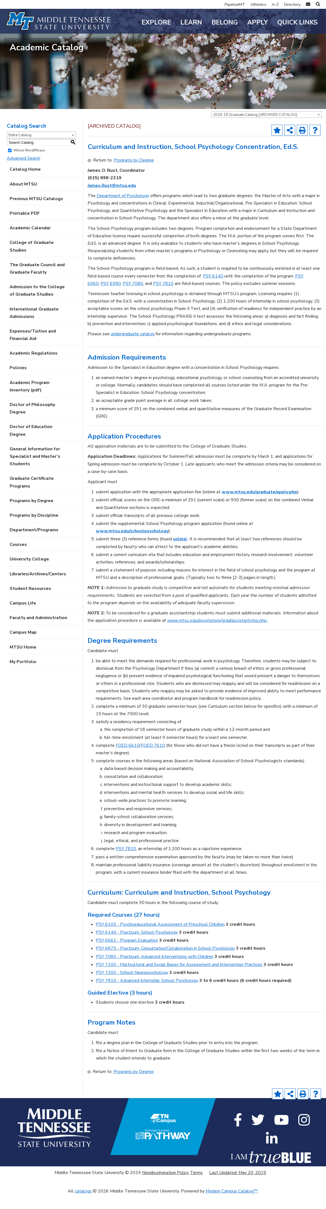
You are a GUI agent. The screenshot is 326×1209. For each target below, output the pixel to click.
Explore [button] (156, 22)
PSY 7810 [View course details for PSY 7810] (163, 297)
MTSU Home (23, 661)
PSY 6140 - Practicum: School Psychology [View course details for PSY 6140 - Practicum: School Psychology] (137, 946)
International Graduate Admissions (34, 326)
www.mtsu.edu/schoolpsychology (132, 545)
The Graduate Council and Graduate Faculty (37, 282)
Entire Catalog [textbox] (20, 149)
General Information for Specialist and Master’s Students (35, 470)
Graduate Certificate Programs (32, 496)
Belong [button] (224, 22)
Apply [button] (257, 22)
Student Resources (30, 602)
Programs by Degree (31, 514)
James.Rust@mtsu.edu (112, 199)
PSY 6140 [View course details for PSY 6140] (213, 290)
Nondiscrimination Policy (165, 1187)
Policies (18, 382)
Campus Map (23, 646)
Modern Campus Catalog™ (232, 1205)
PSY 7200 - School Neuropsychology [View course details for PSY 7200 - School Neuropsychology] (132, 986)
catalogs (83, 1205)
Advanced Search (23, 172)
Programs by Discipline (34, 529)
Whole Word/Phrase (29, 164)
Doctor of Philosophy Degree (32, 422)
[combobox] (266, 128)
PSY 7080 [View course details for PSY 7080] (133, 297)
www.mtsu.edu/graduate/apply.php (259, 506)
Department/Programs (34, 544)
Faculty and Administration (38, 632)
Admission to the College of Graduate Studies (37, 304)
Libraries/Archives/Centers (38, 588)
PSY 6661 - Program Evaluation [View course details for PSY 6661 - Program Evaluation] (127, 954)
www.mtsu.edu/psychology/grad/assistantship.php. (217, 634)
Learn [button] (191, 22)
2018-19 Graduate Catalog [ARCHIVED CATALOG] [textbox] (255, 128)
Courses (18, 559)
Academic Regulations (34, 367)
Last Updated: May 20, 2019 (237, 1187)
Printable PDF (25, 227)
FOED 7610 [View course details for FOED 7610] (153, 759)
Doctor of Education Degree (31, 444)
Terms (196, 1187)
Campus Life (23, 617)
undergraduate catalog (132, 348)
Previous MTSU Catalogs (36, 212)
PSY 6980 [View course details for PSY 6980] (110, 297)
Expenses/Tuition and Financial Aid (33, 348)
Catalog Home (25, 183)
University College (29, 573)
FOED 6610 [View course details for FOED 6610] (128, 759)
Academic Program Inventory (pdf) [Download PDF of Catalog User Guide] (30, 400)
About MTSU (23, 198)
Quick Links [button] (297, 22)
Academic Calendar (30, 242)
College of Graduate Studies (32, 260)
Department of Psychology (123, 209)
